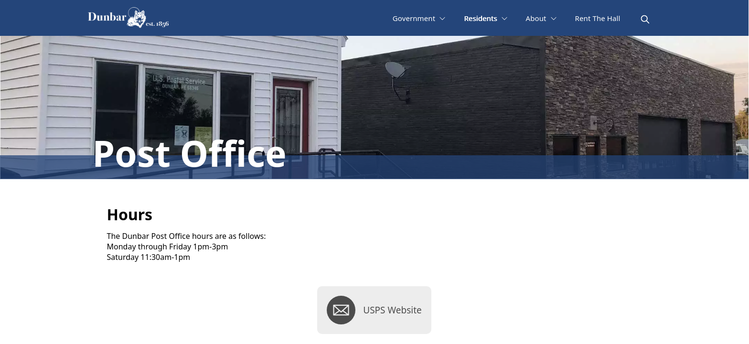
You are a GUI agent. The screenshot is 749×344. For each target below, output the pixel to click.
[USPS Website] (374, 310)
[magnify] (645, 19)
